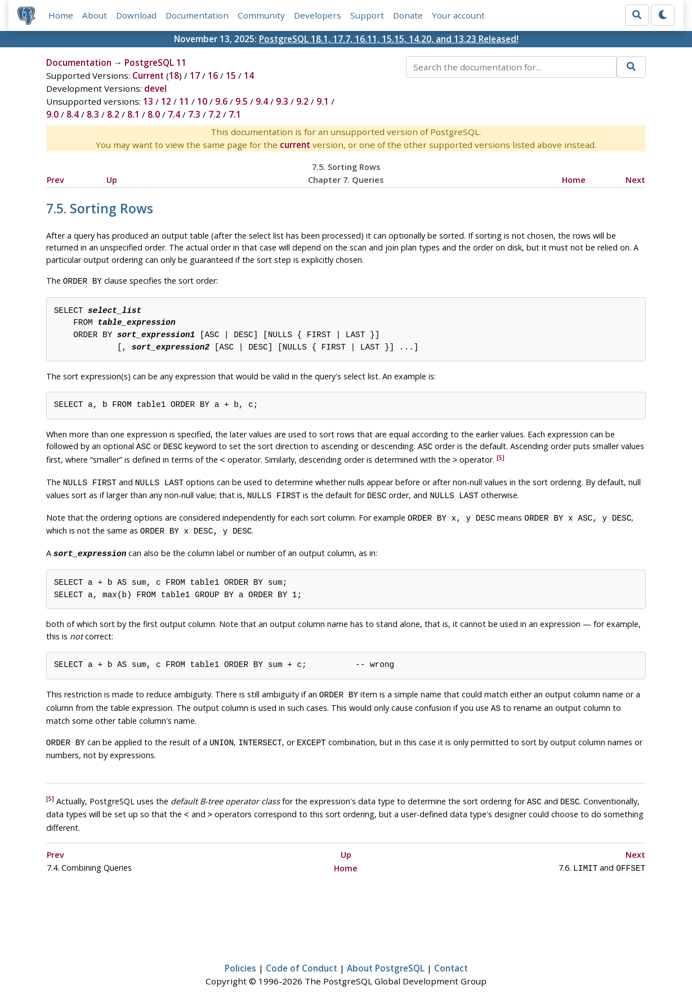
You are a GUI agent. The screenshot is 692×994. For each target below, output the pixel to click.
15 (231, 75)
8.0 (154, 114)
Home (60, 15)
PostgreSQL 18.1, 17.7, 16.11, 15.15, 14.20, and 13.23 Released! (389, 38)
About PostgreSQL (386, 952)
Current (148, 75)
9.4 (262, 101)
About (94, 15)
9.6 (221, 101)
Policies (240, 952)
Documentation (197, 15)
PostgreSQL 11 (155, 62)
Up (111, 179)
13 (148, 101)
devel (155, 88)
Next (635, 179)
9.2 (302, 101)
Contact (451, 952)
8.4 (72, 114)
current (295, 144)
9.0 (52, 114)
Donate (408, 15)
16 (213, 75)
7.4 (174, 114)
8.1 (133, 114)
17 (195, 75)
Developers (317, 15)
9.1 (322, 101)
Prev (55, 179)
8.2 (113, 114)
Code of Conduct (301, 952)
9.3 (282, 101)
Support (367, 15)
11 (184, 101)
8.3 (93, 114)
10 (202, 101)
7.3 (194, 114)
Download (136, 15)
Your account (458, 15)
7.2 (214, 114)
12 (166, 101)
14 (249, 75)
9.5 (241, 101)
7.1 (235, 114)
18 (174, 75)
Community (261, 15)
